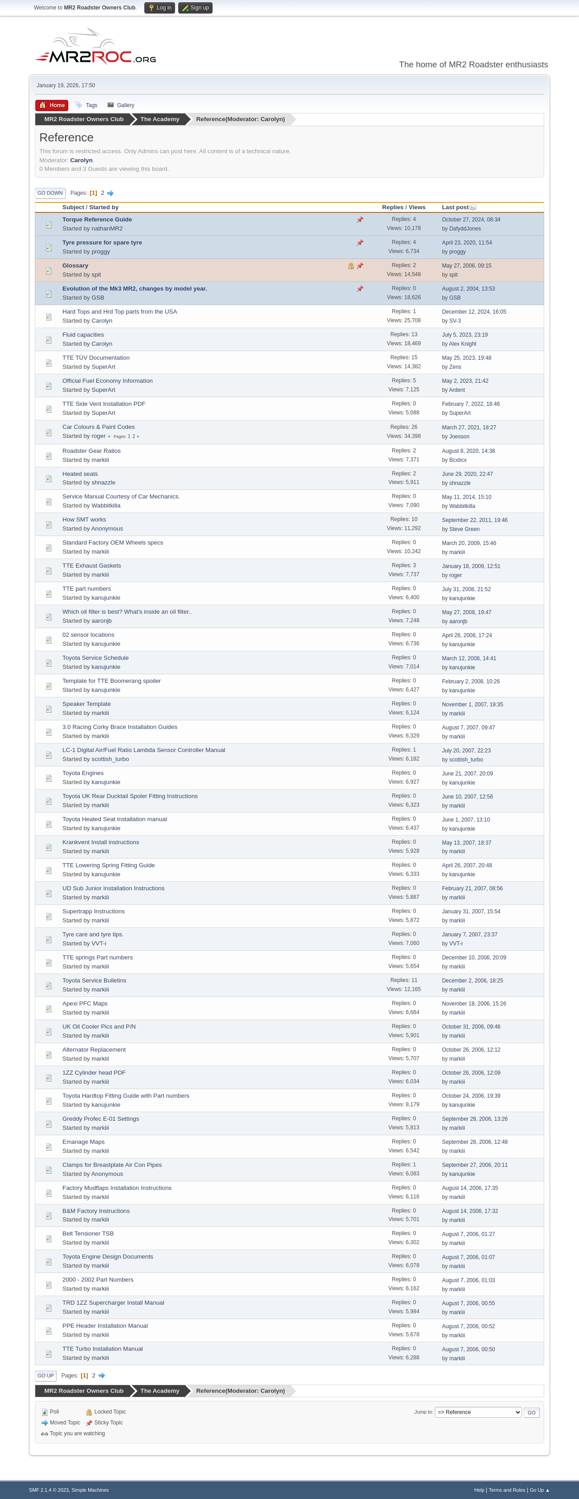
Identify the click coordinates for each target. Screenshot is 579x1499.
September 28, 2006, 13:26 (475, 1119)
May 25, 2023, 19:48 (466, 358)
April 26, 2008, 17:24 (467, 635)
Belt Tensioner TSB (88, 1233)
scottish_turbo (110, 759)
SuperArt (103, 366)
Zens (455, 367)
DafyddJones (465, 229)
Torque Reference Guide (97, 219)
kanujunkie (105, 597)
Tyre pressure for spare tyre (102, 242)
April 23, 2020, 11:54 (467, 243)
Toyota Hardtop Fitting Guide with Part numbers (126, 1095)
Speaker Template (86, 703)
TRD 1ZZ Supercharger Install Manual (113, 1302)
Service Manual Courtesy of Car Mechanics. (121, 496)
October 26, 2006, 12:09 (471, 1073)
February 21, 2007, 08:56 (472, 888)
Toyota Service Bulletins (94, 980)
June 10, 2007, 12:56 (467, 796)
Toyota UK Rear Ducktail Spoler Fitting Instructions (130, 796)
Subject (73, 206)
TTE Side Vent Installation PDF (104, 403)
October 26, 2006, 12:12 (471, 1050)
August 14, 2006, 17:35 (470, 1188)
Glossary (75, 265)
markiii (100, 459)
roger (98, 435)
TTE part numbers (86, 588)
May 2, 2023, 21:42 (465, 381)
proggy (100, 251)
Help (479, 1489)
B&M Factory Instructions (96, 1210)
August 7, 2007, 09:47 (468, 727)
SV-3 (455, 321)
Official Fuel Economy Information (107, 380)
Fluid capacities (83, 334)
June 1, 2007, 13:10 (466, 819)
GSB (97, 297)
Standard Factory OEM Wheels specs (112, 542)
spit (96, 274)
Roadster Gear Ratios (91, 450)
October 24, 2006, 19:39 (471, 1096)
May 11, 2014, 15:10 (466, 496)
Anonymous (107, 528)
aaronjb (101, 620)
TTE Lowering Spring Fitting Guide (108, 864)
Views (417, 206)
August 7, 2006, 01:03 (468, 1280)
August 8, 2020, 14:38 (468, 451)
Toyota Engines (83, 773)
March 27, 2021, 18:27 (469, 427)
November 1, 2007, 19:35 (472, 704)
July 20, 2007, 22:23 (466, 750)
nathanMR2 (107, 228)
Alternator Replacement (94, 1049)
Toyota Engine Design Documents (107, 1256)
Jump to (423, 1411)
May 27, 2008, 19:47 (466, 612)
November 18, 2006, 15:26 (474, 1004)
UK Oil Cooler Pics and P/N (99, 1026)
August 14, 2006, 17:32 (470, 1211)
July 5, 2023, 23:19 (465, 335)
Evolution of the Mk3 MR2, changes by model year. (134, 288)
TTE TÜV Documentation (96, 357)
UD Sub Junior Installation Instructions (113, 887)
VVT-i (98, 943)
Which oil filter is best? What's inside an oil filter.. (127, 611)
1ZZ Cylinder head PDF (94, 1072)
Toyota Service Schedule (95, 657)
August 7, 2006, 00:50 (468, 1349)
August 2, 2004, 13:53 (468, 289)
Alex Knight (463, 344)
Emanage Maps (83, 1141)
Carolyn (272, 119)
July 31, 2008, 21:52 (466, 589)
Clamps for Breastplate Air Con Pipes (112, 1164)
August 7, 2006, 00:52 (468, 1326)
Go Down (50, 193)
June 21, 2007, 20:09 (467, 773)
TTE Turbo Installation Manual (102, 1348)
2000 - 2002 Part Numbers (97, 1279)
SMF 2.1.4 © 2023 (49, 1489)
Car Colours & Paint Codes (98, 426)
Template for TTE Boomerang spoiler (111, 680)
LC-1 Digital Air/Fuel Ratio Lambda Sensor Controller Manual (143, 750)
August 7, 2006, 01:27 (468, 1234)
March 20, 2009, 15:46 (469, 543)
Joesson (459, 436)
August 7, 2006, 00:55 (468, 1303)
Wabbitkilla (105, 505)
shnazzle (103, 482)
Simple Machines (90, 1489)
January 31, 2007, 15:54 (471, 911)
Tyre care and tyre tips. (93, 933)
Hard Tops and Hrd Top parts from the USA (119, 311)
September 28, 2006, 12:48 (475, 1142)
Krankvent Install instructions (100, 842)
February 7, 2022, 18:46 (471, 404)
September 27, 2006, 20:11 (475, 1165)
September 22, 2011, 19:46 (475, 520)
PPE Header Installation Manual (105, 1325)
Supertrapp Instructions (93, 910)
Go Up (46, 1375)
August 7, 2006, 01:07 (468, 1257)
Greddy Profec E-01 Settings (100, 1118)
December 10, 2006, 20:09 (474, 957)
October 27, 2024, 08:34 (471, 219)
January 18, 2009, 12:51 (471, 566)
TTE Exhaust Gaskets (91, 565)
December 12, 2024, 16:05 (474, 312)
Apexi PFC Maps (85, 1003)
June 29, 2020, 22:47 (467, 474)
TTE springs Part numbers (97, 957)
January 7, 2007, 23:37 (470, 934)
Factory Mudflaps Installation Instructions (117, 1187)
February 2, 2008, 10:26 (471, 681)
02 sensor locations (88, 634)
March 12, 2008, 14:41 (469, 658)
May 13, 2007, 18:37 (466, 842)
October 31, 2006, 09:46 (471, 1027)
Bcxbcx (458, 460)
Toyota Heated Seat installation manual (114, 819)
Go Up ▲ (540, 1489)
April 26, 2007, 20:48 (467, 865)
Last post (459, 206)
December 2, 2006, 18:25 (472, 980)
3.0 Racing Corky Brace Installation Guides (119, 727)
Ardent (457, 390)
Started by (104, 206)
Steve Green (464, 529)
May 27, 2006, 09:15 (466, 266)
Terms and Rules (507, 1489)
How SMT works (84, 519)
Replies (392, 206)
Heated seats (80, 473)
